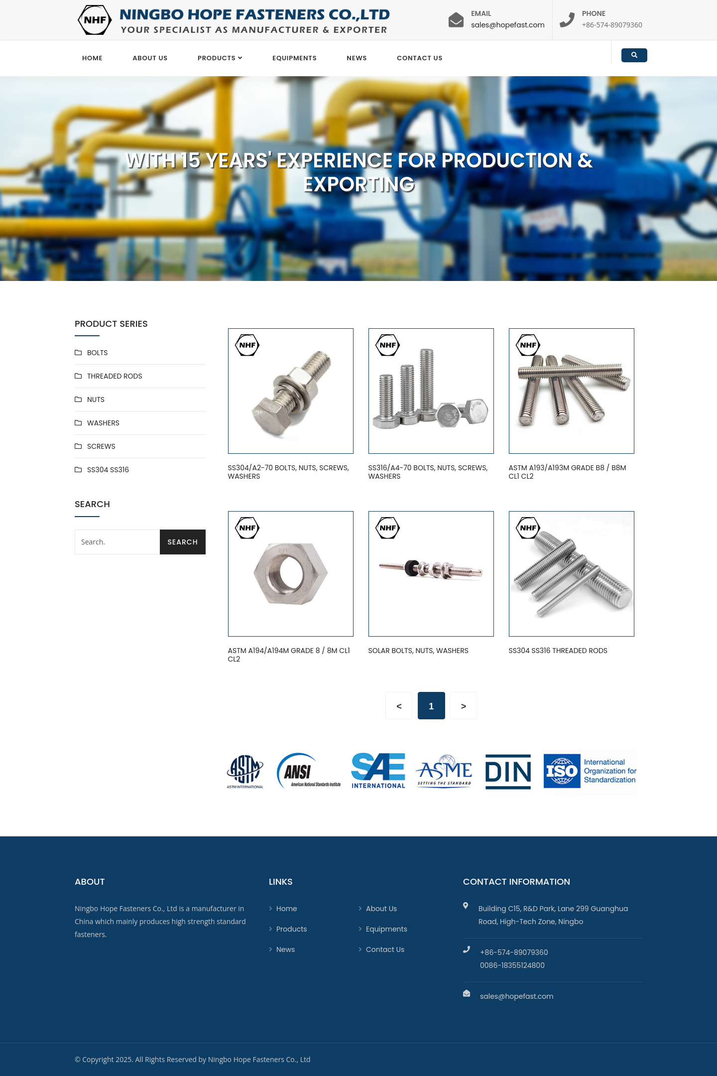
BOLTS (97, 353)
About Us (150, 58)
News (357, 58)
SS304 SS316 (108, 470)
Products (217, 58)
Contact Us (420, 58)
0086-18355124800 (512, 965)
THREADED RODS (114, 376)
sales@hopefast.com (508, 25)
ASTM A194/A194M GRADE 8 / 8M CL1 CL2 (289, 655)
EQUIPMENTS (294, 58)
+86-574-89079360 (514, 952)
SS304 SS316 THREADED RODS (558, 651)
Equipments (386, 929)
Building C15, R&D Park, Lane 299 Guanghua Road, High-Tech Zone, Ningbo (553, 915)
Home (92, 58)
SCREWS (101, 446)
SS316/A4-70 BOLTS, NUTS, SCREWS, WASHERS (428, 472)
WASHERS (103, 423)
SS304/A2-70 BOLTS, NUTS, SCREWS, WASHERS (288, 472)
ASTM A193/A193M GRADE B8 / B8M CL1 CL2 (567, 472)
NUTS (96, 399)
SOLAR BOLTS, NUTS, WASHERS (418, 651)
